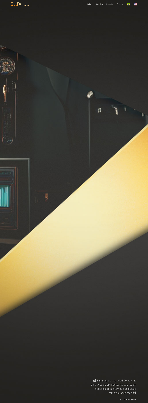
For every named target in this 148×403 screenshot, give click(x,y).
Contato (120, 4)
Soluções (99, 4)
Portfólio (109, 4)
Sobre (89, 4)
